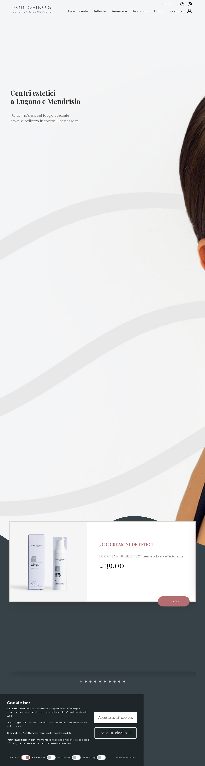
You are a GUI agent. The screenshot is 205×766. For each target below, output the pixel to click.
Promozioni (140, 11)
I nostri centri (78, 11)
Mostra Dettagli (126, 757)
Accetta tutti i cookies (115, 718)
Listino (159, 11)
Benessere (119, 11)
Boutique (175, 11)
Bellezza (99, 11)
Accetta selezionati (115, 733)
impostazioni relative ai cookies (69, 739)
